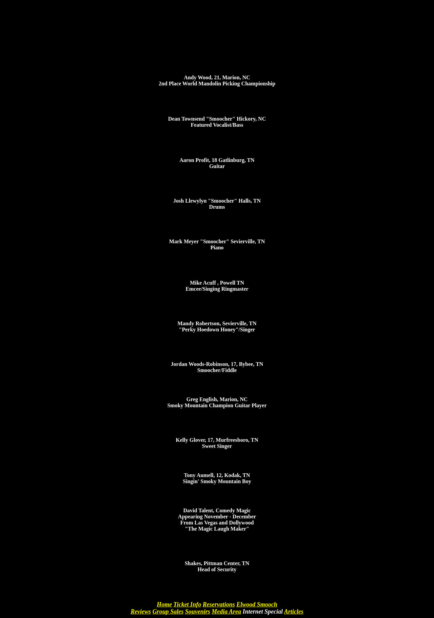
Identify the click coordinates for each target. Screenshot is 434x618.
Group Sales (168, 611)
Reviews (141, 611)
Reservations (219, 604)
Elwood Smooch (256, 604)
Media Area (226, 611)
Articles (293, 611)
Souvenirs (197, 611)
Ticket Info (187, 604)
